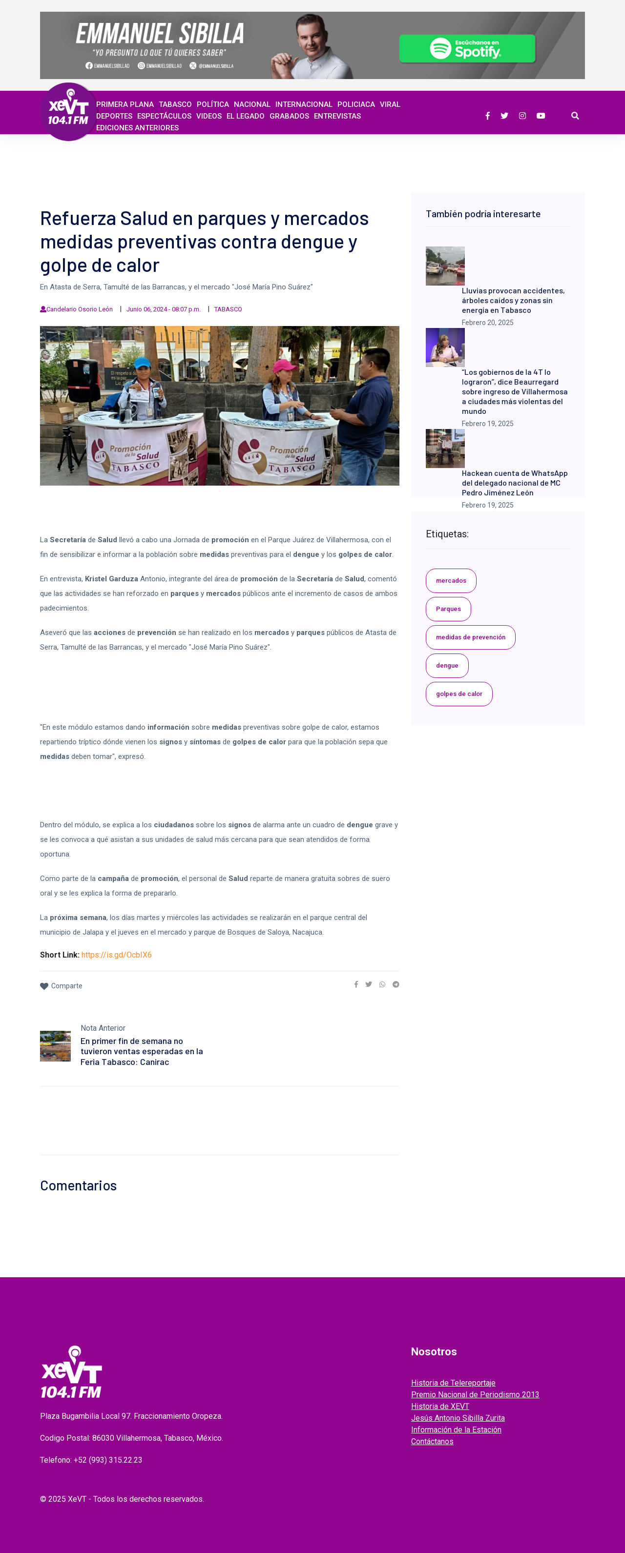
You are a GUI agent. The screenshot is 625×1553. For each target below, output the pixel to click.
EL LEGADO (246, 116)
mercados (451, 580)
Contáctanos (432, 1441)
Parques (448, 609)
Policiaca (356, 104)
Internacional (304, 104)
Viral (390, 104)
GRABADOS (289, 116)
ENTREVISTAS (337, 116)
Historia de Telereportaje (453, 1383)
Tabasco (175, 104)
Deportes (114, 116)
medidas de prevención (470, 637)
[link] (356, 984)
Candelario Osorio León (79, 309)
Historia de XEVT (440, 1406)
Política (213, 104)
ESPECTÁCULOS (164, 116)
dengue (447, 665)
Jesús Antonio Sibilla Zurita (458, 1418)
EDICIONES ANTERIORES (137, 127)
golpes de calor (459, 693)
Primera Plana (125, 104)
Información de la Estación (456, 1429)
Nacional (252, 104)
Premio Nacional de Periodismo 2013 (475, 1394)
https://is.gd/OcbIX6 (117, 955)
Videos (209, 116)
